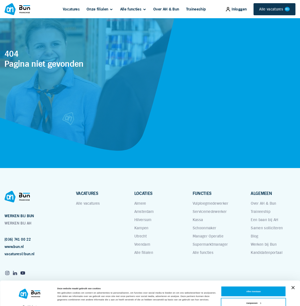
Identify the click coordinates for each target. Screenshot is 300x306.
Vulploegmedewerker (210, 203)
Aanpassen (253, 294)
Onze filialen (97, 9)
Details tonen (64, 298)
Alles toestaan (253, 282)
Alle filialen (143, 252)
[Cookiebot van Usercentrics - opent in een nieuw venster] (29, 298)
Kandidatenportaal (266, 252)
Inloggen (236, 9)
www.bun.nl (14, 247)
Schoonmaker (204, 228)
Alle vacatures (274, 9)
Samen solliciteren (267, 228)
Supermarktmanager (210, 244)
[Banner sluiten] (293, 278)
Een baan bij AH (264, 219)
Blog (254, 236)
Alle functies (130, 9)
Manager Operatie (208, 236)
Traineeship (196, 9)
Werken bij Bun (264, 244)
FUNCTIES (202, 193)
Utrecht (140, 236)
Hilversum (142, 219)
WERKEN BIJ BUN (19, 216)
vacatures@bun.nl (19, 254)
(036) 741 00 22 (18, 239)
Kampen (141, 228)
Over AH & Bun (166, 9)
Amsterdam (144, 211)
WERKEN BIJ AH (18, 223)
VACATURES (87, 193)
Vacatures (71, 9)
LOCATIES (143, 193)
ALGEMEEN (261, 193)
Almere (140, 203)
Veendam (142, 244)
